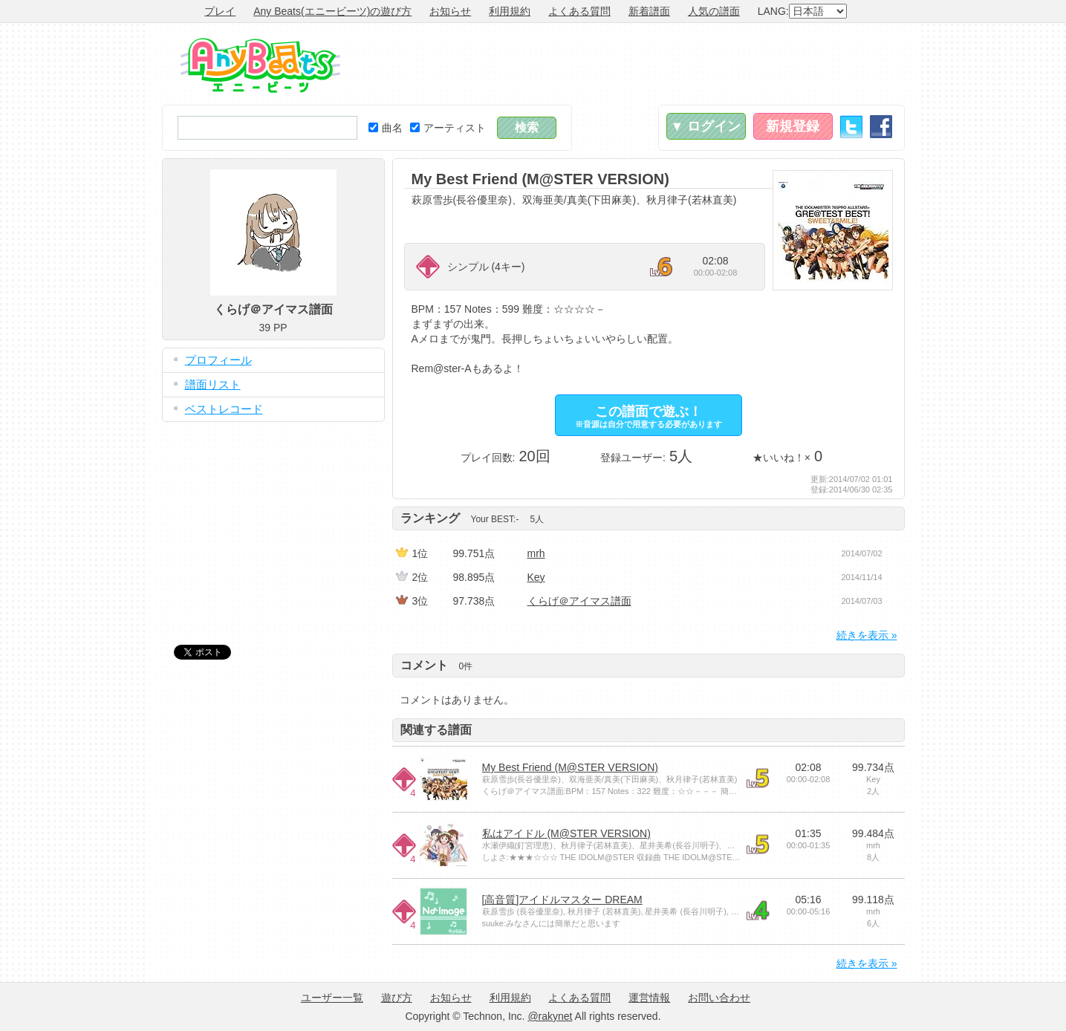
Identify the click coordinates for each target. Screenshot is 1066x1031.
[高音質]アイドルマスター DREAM (562, 899)
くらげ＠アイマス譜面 (579, 601)
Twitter (851, 126)
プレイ (219, 11)
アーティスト (448, 128)
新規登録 (792, 126)
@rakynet (549, 1016)
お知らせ (450, 11)
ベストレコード (224, 409)
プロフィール (218, 360)
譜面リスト (213, 384)
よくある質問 (579, 11)
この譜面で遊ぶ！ (648, 416)
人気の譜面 (714, 11)
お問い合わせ (719, 998)
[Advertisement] (634, 63)
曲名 (385, 128)
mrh (536, 553)
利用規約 (509, 11)
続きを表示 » (866, 635)
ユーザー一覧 (332, 998)
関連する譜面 (436, 729)
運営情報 (649, 998)
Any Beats (260, 65)
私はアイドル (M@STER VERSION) (566, 833)
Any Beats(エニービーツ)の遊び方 (332, 11)
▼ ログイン (706, 126)
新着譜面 (649, 11)
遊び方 (396, 998)
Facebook (881, 126)
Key (536, 577)
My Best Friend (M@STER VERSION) (570, 767)
